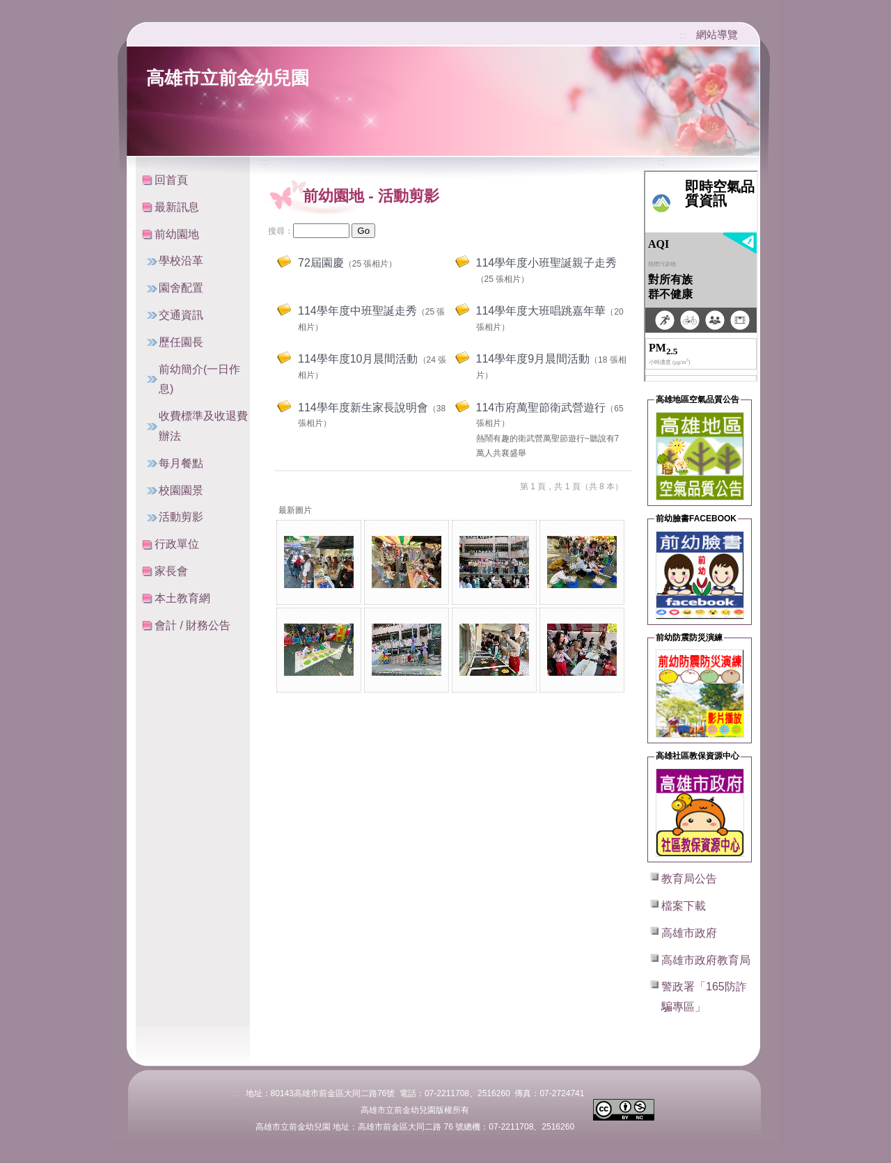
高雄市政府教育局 (705, 960)
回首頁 (171, 180)
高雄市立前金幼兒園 (227, 78)
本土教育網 (182, 598)
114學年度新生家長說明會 (363, 407)
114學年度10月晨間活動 (358, 359)
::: (682, 35)
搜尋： (280, 231)
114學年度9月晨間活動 (533, 359)
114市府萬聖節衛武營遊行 (541, 407)
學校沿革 (181, 261)
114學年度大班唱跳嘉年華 (541, 311)
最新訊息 (177, 207)
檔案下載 (683, 906)
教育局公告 (689, 879)
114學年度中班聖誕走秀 (357, 311)
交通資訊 (181, 315)
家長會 (171, 571)
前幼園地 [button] (177, 234)
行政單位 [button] (177, 544)
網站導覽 (717, 34)
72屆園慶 (321, 263)
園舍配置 (181, 288)
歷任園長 (181, 342)
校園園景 (181, 490)
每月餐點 (181, 463)
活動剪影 (181, 517)
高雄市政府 (689, 933)
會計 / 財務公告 (192, 625)
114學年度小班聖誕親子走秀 (546, 263)
